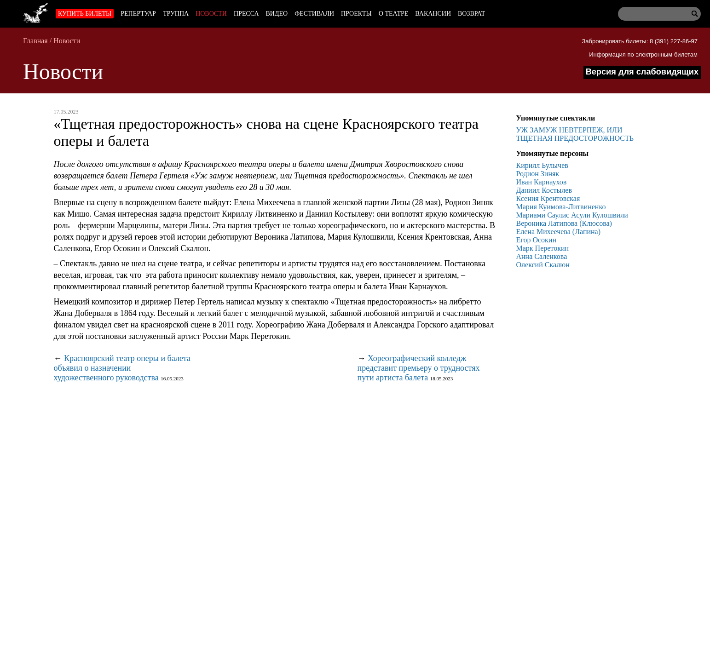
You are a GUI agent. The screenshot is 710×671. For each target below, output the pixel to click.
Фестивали (314, 13)
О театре (393, 13)
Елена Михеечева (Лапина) (558, 231)
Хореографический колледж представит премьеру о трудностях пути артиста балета (419, 368)
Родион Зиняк (538, 174)
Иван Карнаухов (541, 182)
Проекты (356, 13)
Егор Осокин (536, 240)
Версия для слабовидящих (642, 71)
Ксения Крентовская (548, 198)
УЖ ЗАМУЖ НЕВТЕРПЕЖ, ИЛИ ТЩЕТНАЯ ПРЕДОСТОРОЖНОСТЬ (575, 134)
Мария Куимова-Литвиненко (561, 207)
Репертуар (138, 13)
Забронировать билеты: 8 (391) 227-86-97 (640, 41)
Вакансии (433, 13)
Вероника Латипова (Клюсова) (564, 223)
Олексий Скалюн (543, 265)
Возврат (471, 13)
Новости (211, 13)
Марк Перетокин (542, 248)
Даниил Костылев (544, 190)
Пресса (246, 13)
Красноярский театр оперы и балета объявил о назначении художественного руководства (122, 368)
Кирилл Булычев (542, 165)
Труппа (176, 13)
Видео (277, 13)
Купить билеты (84, 13)
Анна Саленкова (541, 256)
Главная (35, 41)
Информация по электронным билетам (643, 54)
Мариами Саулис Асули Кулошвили (572, 215)
